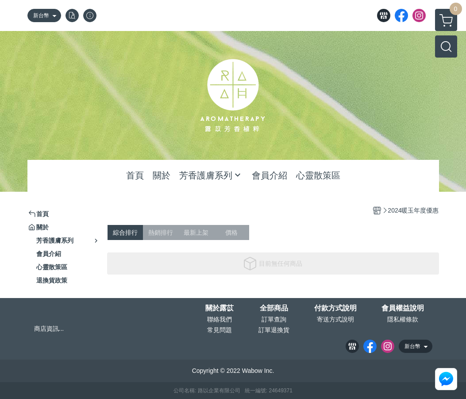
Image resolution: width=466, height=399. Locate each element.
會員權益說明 (402, 308)
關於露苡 (219, 308)
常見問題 (219, 330)
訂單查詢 (274, 319)
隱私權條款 (402, 319)
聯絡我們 (219, 319)
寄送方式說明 (335, 319)
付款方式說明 (335, 308)
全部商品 (274, 308)
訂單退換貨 (273, 330)
